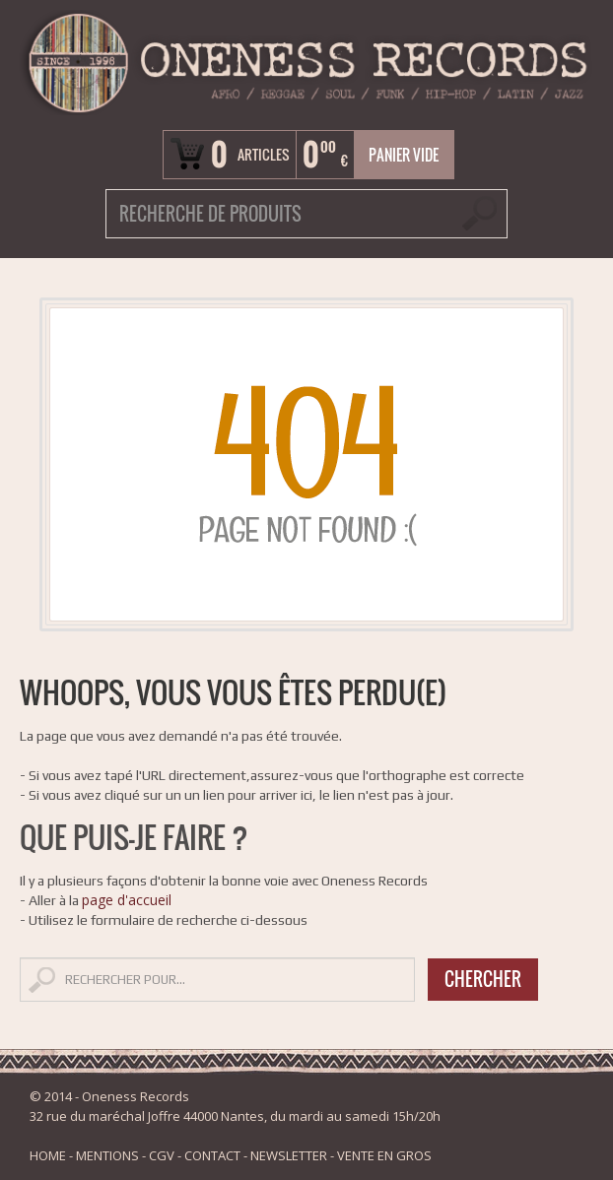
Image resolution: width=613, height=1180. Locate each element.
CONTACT (212, 1155)
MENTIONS (107, 1155)
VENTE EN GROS (384, 1155)
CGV (161, 1155)
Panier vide (404, 154)
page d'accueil (126, 899)
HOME (48, 1155)
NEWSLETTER (288, 1155)
